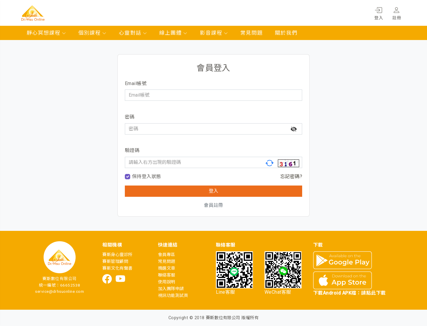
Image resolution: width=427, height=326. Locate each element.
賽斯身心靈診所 (117, 254)
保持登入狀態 (146, 176)
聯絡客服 (166, 275)
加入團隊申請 (171, 288)
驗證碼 (132, 150)
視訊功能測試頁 (173, 295)
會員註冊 (213, 205)
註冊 (396, 12)
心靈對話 (133, 33)
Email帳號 (135, 83)
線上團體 (173, 33)
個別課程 (92, 33)
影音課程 (214, 33)
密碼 (130, 117)
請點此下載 (373, 293)
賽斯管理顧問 (115, 261)
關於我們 (286, 33)
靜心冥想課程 (46, 33)
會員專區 (166, 254)
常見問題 (251, 33)
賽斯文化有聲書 (117, 268)
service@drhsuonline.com (59, 291)
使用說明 (166, 282)
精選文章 (166, 268)
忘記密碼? (291, 176)
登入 (378, 12)
